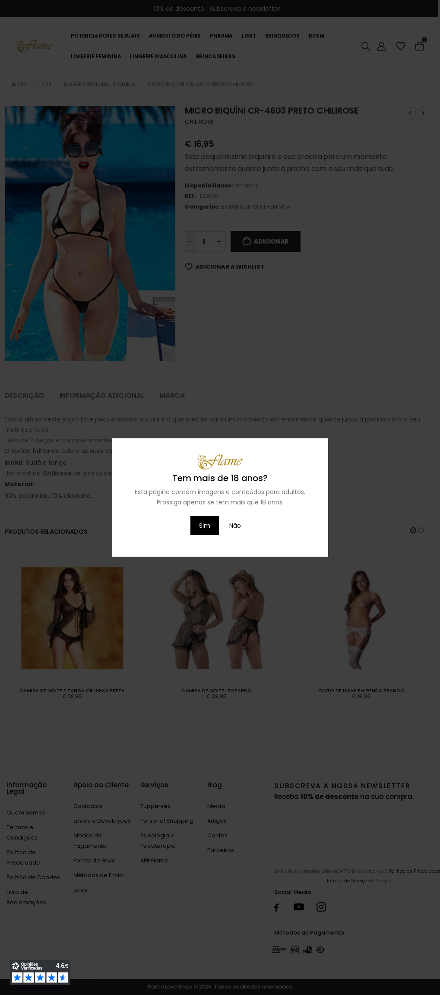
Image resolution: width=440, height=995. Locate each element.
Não (235, 525)
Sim (204, 525)
